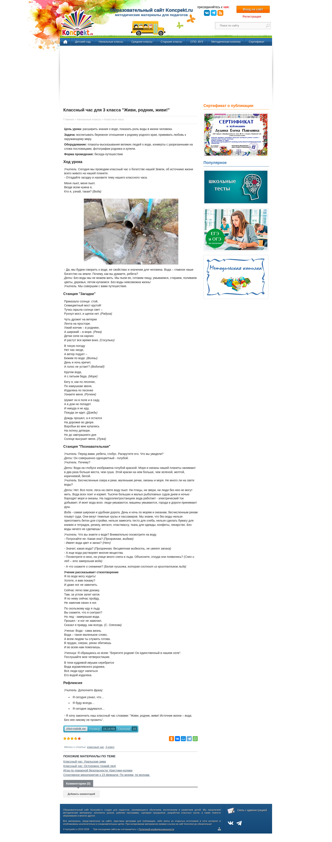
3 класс (110, 747)
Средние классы (141, 41)
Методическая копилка (226, 41)
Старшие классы (171, 41)
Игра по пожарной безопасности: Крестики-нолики (97, 770)
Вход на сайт (253, 9)
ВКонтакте (207, 13)
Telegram (214, 13)
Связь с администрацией (252, 810)
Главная (65, 42)
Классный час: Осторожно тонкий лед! (89, 766)
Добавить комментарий (81, 794)
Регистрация (252, 16)
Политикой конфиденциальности (156, 829)
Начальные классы (111, 41)
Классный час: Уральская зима (84, 761)
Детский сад (82, 41)
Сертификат (256, 41)
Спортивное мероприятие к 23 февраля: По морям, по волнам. (106, 775)
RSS (220, 13)
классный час (95, 747)
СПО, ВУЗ (196, 41)
